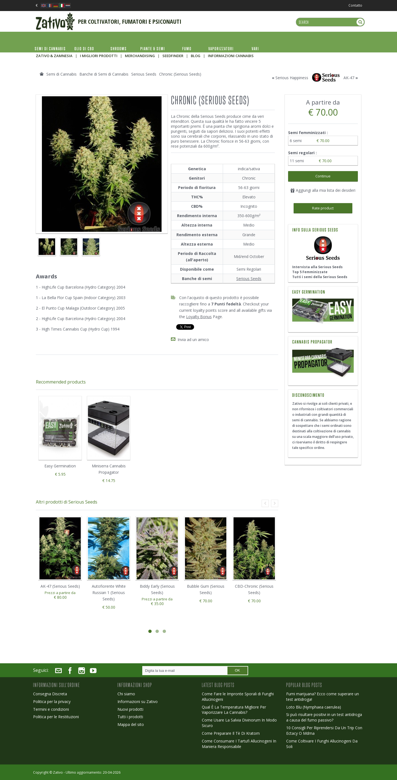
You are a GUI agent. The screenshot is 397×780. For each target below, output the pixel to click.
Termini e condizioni (51, 709)
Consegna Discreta (50, 693)
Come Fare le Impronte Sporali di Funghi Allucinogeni (238, 696)
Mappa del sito (130, 724)
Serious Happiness (291, 77)
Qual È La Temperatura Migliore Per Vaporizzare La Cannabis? (234, 709)
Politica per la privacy (52, 701)
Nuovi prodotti (130, 709)
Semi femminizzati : (308, 132)
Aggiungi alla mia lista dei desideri (322, 190)
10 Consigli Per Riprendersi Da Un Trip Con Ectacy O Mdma (324, 730)
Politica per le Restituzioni (56, 716)
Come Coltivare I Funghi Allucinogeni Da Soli (322, 743)
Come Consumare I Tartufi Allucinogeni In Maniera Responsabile (239, 743)
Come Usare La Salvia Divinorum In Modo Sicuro (239, 722)
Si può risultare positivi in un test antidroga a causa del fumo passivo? (324, 717)
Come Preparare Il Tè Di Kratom (231, 733)
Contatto (355, 5)
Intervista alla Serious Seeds (317, 267)
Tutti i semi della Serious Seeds (319, 277)
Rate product (323, 208)
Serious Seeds (248, 278)
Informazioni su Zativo (137, 701)
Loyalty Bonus (199, 316)
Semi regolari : (303, 152)
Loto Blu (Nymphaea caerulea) (313, 707)
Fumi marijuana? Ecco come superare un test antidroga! (322, 696)
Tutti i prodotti (130, 716)
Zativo (58, 772)
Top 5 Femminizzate (310, 272)
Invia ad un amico (193, 339)
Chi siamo (126, 693)
